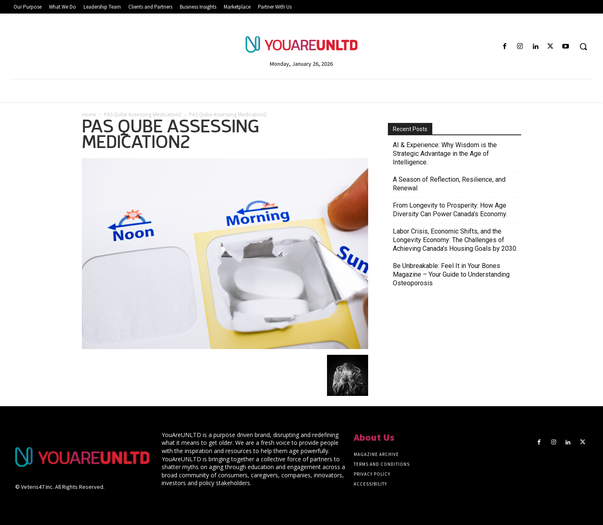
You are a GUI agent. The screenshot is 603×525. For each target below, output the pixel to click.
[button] (583, 46)
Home (89, 114)
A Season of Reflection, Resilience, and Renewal (449, 184)
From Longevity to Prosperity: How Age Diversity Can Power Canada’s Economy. (450, 209)
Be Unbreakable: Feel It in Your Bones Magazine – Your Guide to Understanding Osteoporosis (451, 274)
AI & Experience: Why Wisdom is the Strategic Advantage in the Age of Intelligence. (445, 153)
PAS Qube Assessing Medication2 (142, 114)
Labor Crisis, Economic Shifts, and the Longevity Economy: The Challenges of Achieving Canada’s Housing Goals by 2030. (455, 239)
